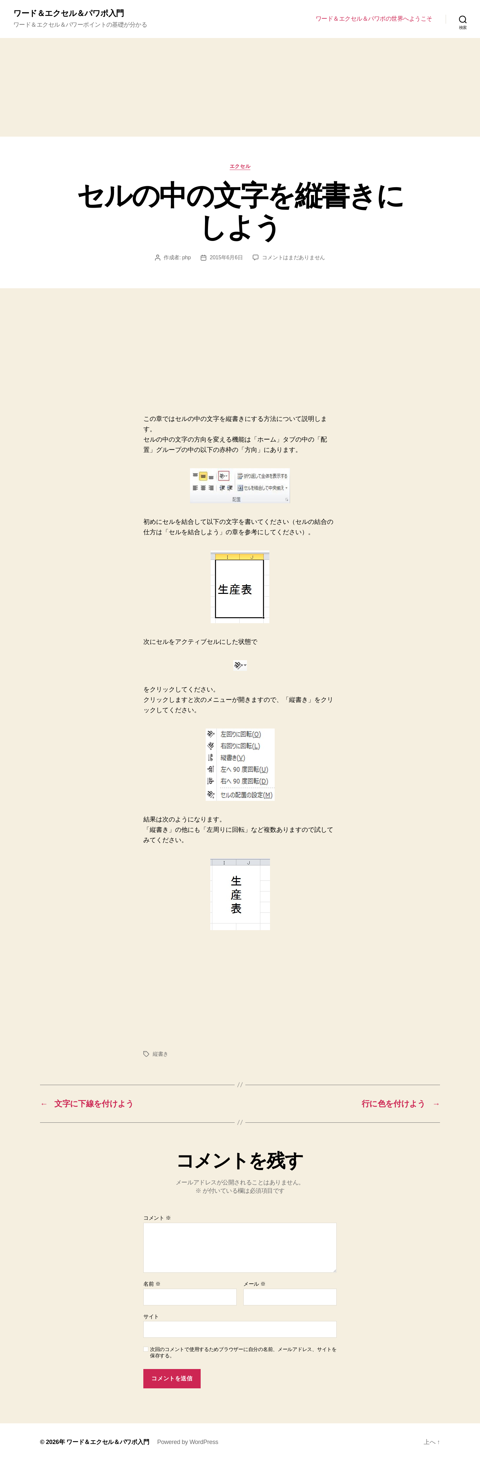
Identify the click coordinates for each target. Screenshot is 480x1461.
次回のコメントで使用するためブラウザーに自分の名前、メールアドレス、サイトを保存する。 (243, 1352)
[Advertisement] (240, 87)
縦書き (160, 1054)
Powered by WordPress (187, 1442)
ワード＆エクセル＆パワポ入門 (68, 13)
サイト (151, 1316)
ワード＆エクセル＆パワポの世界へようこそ (374, 18)
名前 (151, 1284)
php (186, 257)
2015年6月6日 (226, 257)
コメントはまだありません (293, 257)
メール (254, 1284)
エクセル (240, 166)
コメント (157, 1218)
